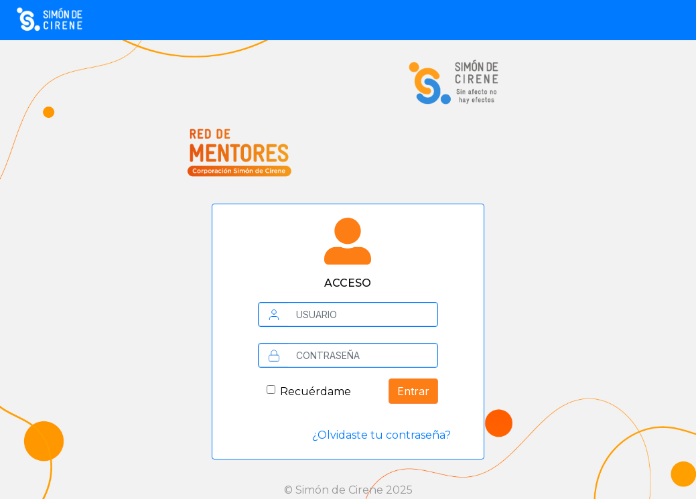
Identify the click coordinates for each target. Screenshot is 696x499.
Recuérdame (315, 391)
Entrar (413, 391)
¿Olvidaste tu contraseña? (381, 435)
